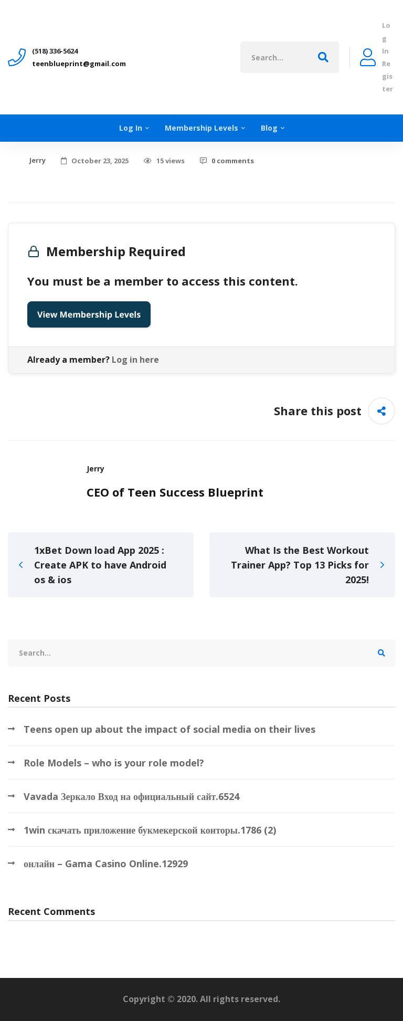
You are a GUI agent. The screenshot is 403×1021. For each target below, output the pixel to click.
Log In (386, 37)
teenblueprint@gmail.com (79, 63)
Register (387, 76)
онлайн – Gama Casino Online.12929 (106, 863)
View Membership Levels (89, 314)
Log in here (135, 359)
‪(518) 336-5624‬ (55, 51)
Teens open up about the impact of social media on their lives (169, 729)
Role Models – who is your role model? (114, 762)
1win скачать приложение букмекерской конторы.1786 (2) (150, 830)
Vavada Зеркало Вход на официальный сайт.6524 (131, 796)
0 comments (227, 160)
